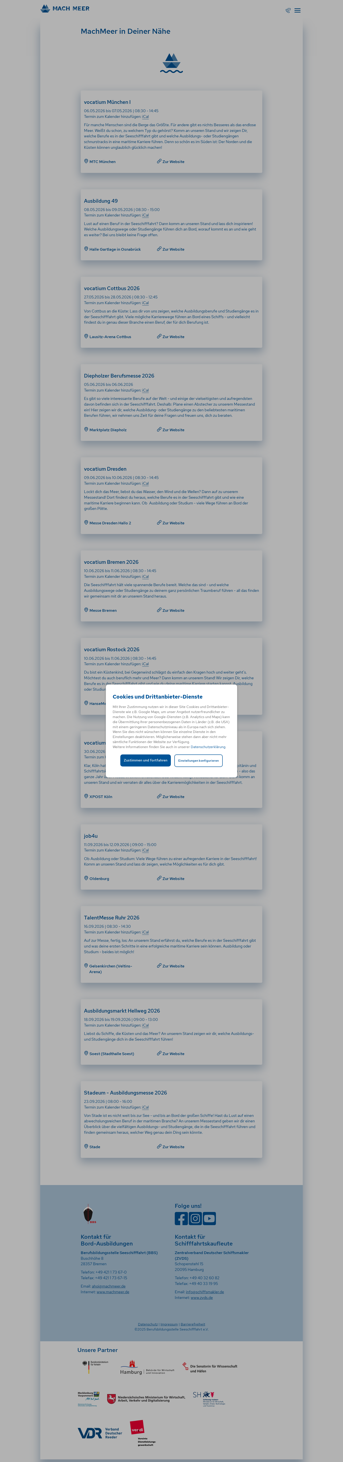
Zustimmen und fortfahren (145, 760)
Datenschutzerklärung (208, 747)
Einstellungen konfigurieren (198, 760)
